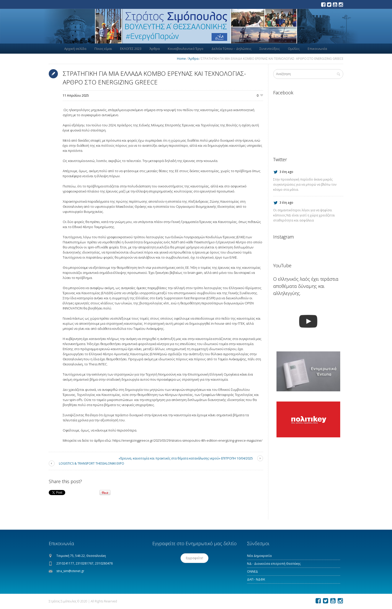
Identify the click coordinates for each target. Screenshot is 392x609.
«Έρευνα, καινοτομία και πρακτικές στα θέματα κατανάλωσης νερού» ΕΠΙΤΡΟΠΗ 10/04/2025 (186, 458)
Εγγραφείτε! (194, 558)
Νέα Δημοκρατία (259, 556)
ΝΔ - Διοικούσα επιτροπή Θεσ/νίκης (274, 563)
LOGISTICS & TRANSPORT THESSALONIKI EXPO (91, 463)
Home (181, 58)
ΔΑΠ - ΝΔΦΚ (256, 579)
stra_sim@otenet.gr (70, 571)
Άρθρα (193, 58)
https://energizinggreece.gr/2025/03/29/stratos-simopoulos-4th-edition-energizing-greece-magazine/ (187, 440)
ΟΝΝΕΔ (252, 571)
